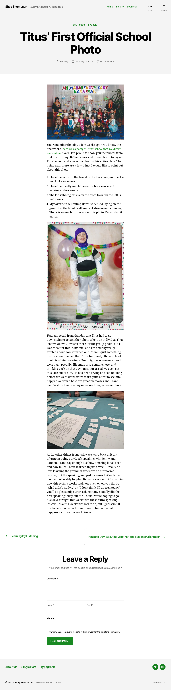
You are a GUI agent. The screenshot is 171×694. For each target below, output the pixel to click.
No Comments (108, 61)
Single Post (31, 671)
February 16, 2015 (84, 61)
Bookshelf (132, 6)
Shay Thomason (17, 6)
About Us (12, 671)
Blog (118, 6)
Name (50, 609)
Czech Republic (89, 25)
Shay (65, 61)
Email (90, 609)
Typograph (52, 671)
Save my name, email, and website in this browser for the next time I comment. (84, 636)
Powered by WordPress (49, 686)
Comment (52, 583)
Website (50, 622)
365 (75, 25)
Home (109, 6)
